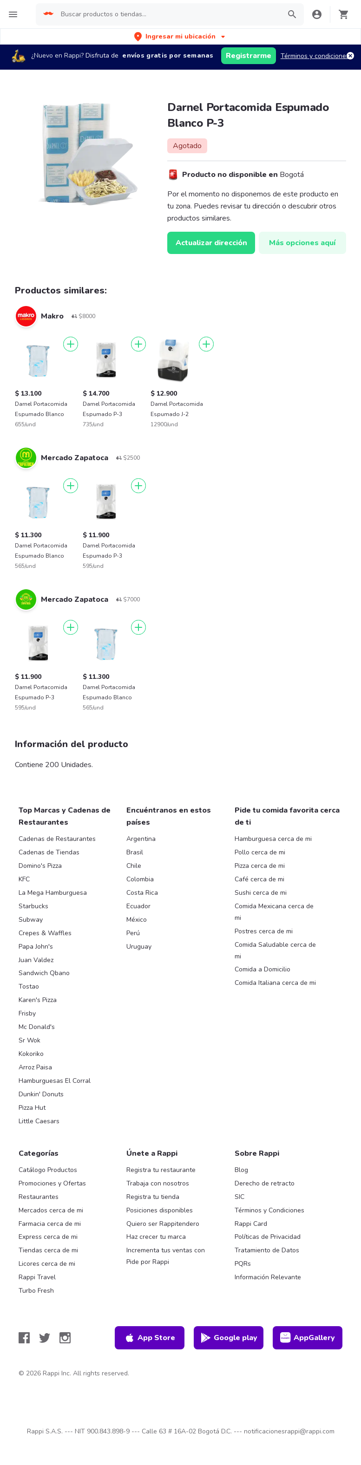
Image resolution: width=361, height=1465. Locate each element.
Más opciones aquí (302, 243)
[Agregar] (70, 344)
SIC (239, 1196)
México (136, 919)
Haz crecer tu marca (156, 1236)
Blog (241, 1169)
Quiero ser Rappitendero (162, 1223)
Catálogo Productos (48, 1169)
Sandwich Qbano (44, 973)
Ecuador (138, 906)
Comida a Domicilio (262, 969)
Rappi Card (251, 1223)
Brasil (134, 852)
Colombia (140, 879)
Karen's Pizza (38, 1000)
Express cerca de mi (48, 1236)
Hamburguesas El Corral (55, 1080)
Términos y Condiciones (269, 1210)
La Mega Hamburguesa (53, 892)
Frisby (27, 1013)
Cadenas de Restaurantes (57, 838)
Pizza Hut (32, 1107)
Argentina (141, 838)
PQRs (243, 1263)
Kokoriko (31, 1053)
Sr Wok (29, 1040)
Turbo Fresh (36, 1290)
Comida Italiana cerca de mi (275, 982)
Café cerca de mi (259, 879)
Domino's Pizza (40, 865)
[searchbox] (168, 14)
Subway (31, 919)
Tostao (29, 986)
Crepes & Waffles (45, 933)
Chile (133, 865)
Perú (133, 933)
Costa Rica (142, 892)
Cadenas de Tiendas (49, 852)
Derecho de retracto (265, 1183)
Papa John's (36, 946)
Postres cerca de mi (264, 931)
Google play (228, 1337)
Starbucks (33, 906)
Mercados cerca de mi (51, 1210)
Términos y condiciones (315, 56)
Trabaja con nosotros (157, 1183)
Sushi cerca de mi (261, 892)
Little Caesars (39, 1121)
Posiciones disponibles (159, 1210)
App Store (149, 1337)
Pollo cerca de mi (260, 852)
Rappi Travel (37, 1277)
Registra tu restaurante (161, 1169)
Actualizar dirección (211, 243)
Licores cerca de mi (47, 1263)
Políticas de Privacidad (268, 1236)
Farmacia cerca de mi (50, 1223)
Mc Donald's (37, 1026)
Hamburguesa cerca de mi (273, 838)
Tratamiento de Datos (267, 1250)
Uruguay (138, 946)
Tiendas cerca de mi (48, 1250)
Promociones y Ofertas (52, 1183)
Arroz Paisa (35, 1067)
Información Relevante (268, 1277)
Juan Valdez (36, 960)
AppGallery (307, 1337)
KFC (24, 879)
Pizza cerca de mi (260, 865)
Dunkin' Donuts (41, 1094)
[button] (180, 36)
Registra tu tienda (152, 1196)
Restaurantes (39, 1196)
